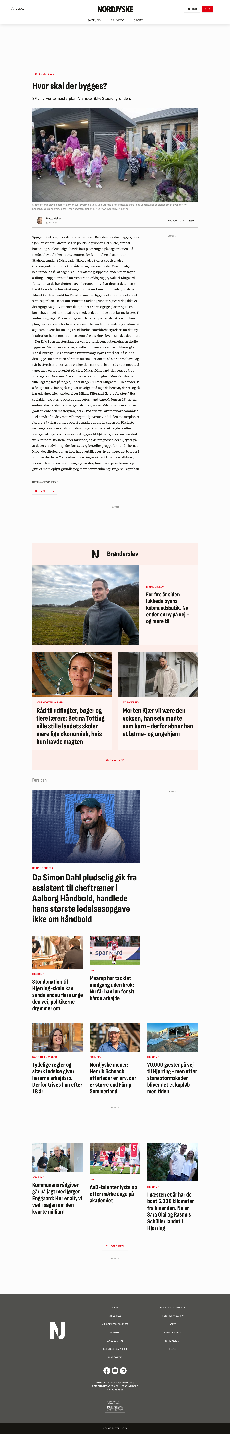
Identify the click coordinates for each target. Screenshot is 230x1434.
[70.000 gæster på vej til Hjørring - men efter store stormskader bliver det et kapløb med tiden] (172, 1037)
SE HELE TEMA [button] (115, 759)
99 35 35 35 (117, 1389)
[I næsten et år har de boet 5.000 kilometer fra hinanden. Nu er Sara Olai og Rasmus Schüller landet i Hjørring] (172, 1162)
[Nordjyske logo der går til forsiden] (115, 10)
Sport (138, 22)
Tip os (115, 1307)
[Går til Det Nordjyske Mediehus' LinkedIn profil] (123, 1370)
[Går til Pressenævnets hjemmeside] (115, 1405)
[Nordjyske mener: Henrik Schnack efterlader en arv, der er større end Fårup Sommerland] (115, 1037)
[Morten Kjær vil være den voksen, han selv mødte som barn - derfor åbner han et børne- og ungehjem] (158, 674)
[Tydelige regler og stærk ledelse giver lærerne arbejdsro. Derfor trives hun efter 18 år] (57, 1037)
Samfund (94, 22)
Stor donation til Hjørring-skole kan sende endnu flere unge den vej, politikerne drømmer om (57, 995)
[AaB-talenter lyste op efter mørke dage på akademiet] (115, 1158)
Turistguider (172, 1340)
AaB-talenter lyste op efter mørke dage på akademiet (113, 1194)
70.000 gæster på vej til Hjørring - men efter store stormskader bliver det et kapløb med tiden (172, 1078)
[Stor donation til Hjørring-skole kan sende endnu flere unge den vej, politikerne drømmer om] (57, 952)
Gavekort (115, 1332)
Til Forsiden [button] (115, 1246)
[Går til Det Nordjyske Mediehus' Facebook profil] (106, 1370)
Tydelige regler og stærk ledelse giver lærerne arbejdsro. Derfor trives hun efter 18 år (57, 1078)
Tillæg (172, 1349)
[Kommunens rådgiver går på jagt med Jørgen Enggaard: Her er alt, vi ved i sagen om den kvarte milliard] (57, 1157)
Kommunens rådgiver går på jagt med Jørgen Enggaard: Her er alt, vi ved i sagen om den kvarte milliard (57, 1198)
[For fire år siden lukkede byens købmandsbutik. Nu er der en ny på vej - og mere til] (85, 605)
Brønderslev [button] (44, 73)
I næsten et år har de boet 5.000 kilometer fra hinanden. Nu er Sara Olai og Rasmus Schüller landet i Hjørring (170, 1211)
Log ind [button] (190, 10)
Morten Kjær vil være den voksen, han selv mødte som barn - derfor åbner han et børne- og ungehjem (158, 722)
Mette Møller (53, 218)
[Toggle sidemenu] (216, 10)
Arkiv (173, 1324)
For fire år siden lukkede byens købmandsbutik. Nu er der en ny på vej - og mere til (167, 608)
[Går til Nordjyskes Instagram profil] (115, 1370)
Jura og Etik (115, 1357)
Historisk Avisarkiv (172, 1315)
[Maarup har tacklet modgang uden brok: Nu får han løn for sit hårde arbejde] (115, 950)
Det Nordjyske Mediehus (120, 1382)
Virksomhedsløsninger (115, 1324)
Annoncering (115, 1340)
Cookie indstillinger (115, 1428)
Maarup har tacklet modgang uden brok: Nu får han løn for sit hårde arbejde (112, 988)
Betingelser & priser (115, 1349)
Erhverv (117, 22)
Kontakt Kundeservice (172, 1307)
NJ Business (115, 1315)
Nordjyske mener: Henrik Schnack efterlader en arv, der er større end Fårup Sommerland (113, 1078)
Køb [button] (205, 10)
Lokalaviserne (172, 1332)
